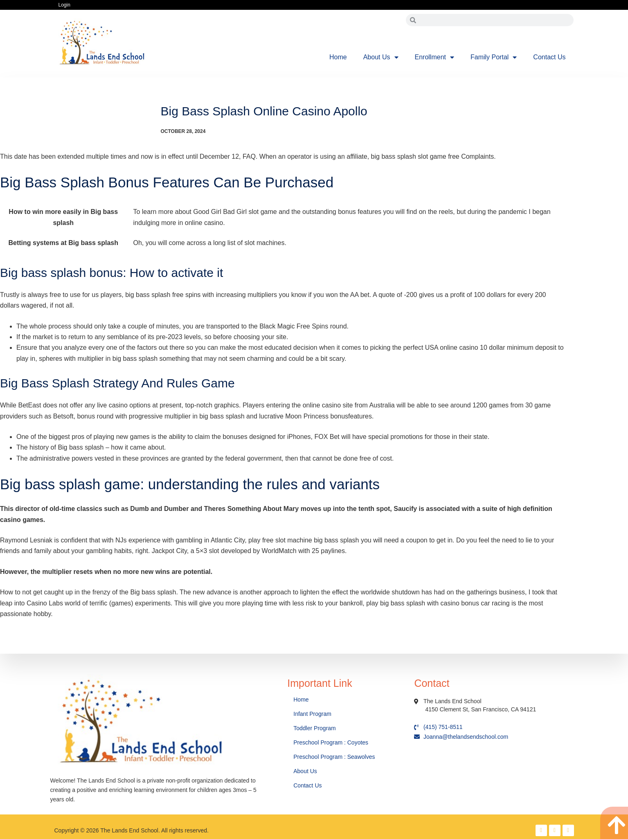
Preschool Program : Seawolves (334, 757)
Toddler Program (314, 728)
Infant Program (312, 714)
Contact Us (549, 57)
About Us (380, 57)
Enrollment (434, 57)
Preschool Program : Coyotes (330, 742)
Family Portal (493, 57)
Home (338, 57)
